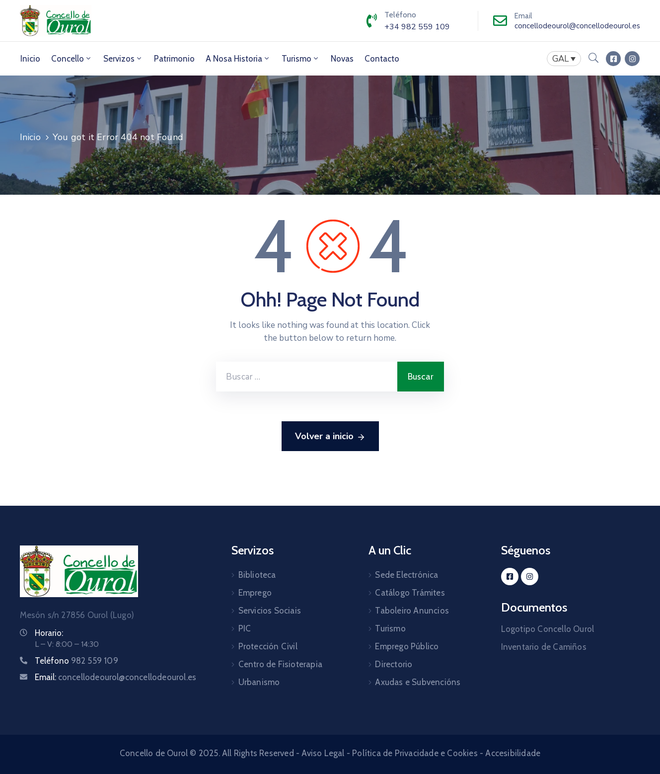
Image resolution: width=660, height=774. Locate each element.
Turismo (301, 59)
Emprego (255, 593)
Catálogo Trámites (409, 593)
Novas (342, 59)
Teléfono (76, 661)
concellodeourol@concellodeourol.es (577, 26)
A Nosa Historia (238, 59)
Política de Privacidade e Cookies (415, 753)
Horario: (49, 633)
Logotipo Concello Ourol (547, 629)
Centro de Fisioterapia (280, 664)
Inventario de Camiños (544, 647)
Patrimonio (174, 59)
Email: (116, 677)
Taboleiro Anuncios (412, 611)
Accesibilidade (512, 753)
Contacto (382, 59)
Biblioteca (257, 575)
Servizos (123, 59)
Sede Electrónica (406, 575)
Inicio (30, 59)
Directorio (393, 664)
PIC (244, 628)
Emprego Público (407, 646)
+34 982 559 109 (417, 26)
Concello (71, 59)
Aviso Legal (322, 753)
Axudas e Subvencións (417, 682)
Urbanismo (259, 682)
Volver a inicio (330, 436)
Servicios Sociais (269, 611)
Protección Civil (267, 646)
